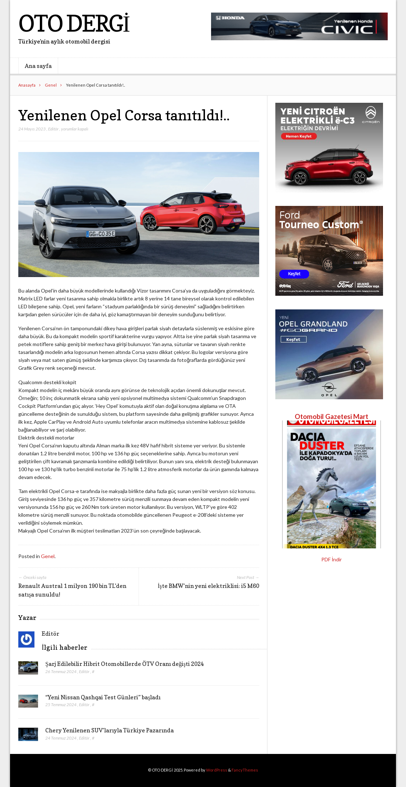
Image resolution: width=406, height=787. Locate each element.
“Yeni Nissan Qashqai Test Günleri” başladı (102, 697)
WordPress (216, 770)
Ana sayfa (38, 65)
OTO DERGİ (73, 23)
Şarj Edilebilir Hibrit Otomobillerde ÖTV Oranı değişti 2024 (124, 663)
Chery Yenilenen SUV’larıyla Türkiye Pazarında (109, 730)
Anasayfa (27, 85)
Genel (51, 85)
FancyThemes (245, 770)
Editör (53, 129)
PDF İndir (331, 559)
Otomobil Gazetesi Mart (331, 416)
